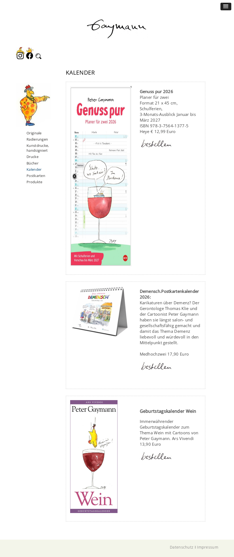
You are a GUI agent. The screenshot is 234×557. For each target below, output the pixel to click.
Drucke (32, 156)
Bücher (32, 163)
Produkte (34, 181)
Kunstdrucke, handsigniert (38, 148)
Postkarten (36, 175)
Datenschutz (181, 547)
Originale (34, 133)
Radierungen (37, 139)
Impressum (207, 547)
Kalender (34, 169)
